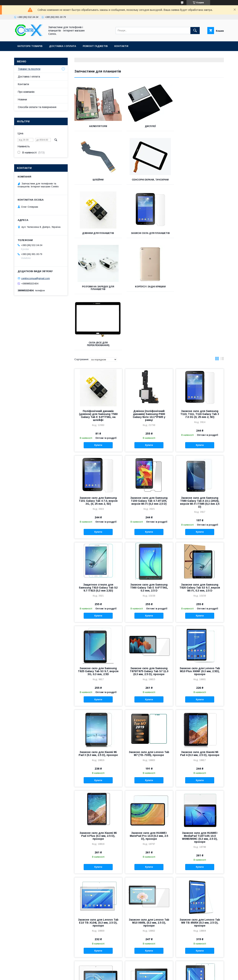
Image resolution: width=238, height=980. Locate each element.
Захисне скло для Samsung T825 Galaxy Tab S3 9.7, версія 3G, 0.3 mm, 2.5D (98, 561)
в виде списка (222, 250)
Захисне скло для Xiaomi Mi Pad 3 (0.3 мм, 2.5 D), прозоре (98, 644)
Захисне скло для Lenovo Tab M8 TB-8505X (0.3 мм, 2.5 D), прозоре (200, 813)
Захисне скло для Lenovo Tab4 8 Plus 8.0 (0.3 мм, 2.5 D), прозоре (200, 896)
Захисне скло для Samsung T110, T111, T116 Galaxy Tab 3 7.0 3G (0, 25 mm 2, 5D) (199, 304)
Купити (98, 335)
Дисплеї (149, 126)
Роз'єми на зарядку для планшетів (98, 234)
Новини (22, 99)
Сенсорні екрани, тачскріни (97, 179)
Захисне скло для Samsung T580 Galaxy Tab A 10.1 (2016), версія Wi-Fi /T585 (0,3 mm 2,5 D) (199, 393)
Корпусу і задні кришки (149, 233)
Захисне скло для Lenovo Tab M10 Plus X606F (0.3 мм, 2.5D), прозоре (200, 561)
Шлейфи (200, 126)
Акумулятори (98, 126)
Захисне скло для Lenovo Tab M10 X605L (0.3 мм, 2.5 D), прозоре (149, 813)
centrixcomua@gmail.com (35, 278)
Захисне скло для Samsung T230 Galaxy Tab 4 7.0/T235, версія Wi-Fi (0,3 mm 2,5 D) (149, 391)
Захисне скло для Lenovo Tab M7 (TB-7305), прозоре (149, 644)
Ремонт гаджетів (95, 46)
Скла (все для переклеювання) (200, 234)
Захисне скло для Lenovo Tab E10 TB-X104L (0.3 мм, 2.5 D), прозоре (98, 813)
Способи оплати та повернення (37, 107)
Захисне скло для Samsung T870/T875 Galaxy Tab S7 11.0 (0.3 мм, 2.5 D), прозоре (149, 561)
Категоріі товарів (29, 46)
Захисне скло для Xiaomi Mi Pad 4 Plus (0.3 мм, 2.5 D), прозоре (98, 726)
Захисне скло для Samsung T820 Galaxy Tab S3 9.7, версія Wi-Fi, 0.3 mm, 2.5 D (199, 478)
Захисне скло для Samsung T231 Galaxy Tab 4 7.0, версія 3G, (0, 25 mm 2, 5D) (98, 391)
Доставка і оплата (62, 46)
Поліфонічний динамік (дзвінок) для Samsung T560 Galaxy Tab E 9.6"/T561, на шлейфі (98, 306)
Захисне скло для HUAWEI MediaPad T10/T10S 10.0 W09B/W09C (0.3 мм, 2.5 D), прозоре (200, 728)
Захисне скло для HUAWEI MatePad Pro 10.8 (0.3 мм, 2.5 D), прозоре (149, 726)
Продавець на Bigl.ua (119, 971)
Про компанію (26, 91)
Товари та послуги (29, 68)
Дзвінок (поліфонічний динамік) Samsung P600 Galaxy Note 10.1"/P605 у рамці (149, 306)
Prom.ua (136, 968)
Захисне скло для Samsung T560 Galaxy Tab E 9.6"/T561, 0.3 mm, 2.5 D (149, 478)
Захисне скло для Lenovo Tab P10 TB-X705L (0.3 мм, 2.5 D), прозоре (98, 896)
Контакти (121, 46)
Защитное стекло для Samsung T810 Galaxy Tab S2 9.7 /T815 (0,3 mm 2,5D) (98, 478)
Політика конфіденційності (169, 975)
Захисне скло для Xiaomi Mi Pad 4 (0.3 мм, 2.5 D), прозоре (199, 644)
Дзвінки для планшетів (149, 179)
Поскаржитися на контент (140, 975)
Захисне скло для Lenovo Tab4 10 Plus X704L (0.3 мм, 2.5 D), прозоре (149, 896)
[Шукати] (195, 30)
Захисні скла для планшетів (200, 179)
